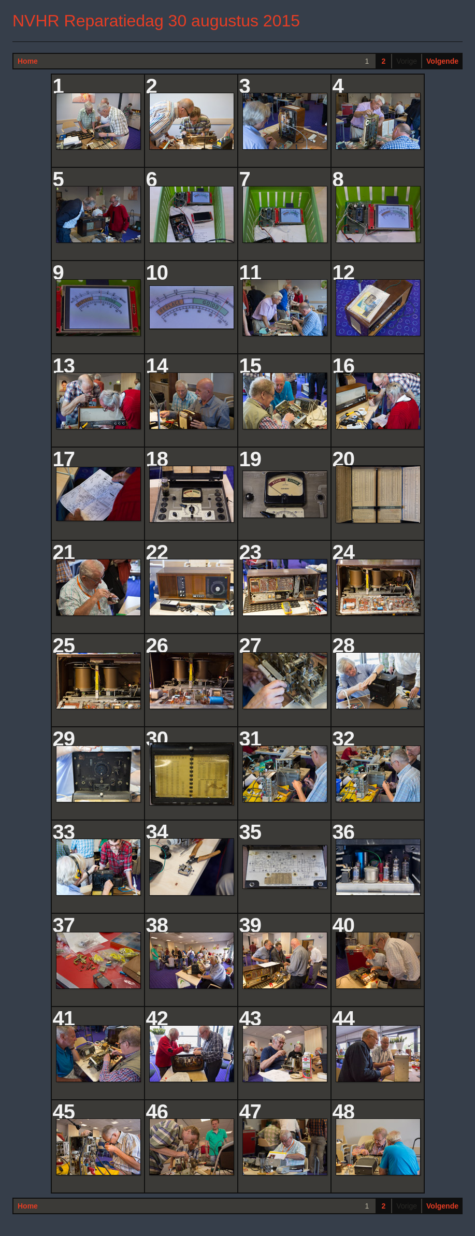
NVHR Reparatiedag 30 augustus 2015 (156, 20)
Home (28, 61)
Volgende (442, 61)
